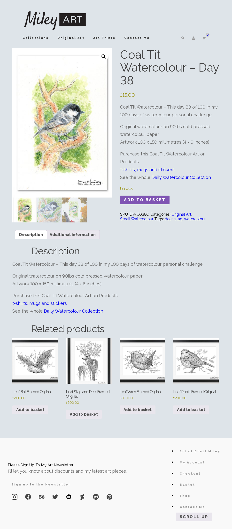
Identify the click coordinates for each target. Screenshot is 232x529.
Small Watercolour (136, 219)
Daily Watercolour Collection (181, 177)
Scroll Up (194, 516)
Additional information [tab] (73, 234)
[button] (103, 56)
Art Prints (104, 38)
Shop (185, 496)
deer (169, 219)
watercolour (195, 219)
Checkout (190, 473)
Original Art (71, 38)
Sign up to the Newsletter (41, 484)
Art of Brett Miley (200, 451)
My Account (192, 462)
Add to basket (145, 200)
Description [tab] (31, 234)
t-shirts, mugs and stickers (147, 169)
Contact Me (137, 38)
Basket (187, 484)
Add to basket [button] (30, 409)
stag (178, 219)
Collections (36, 38)
